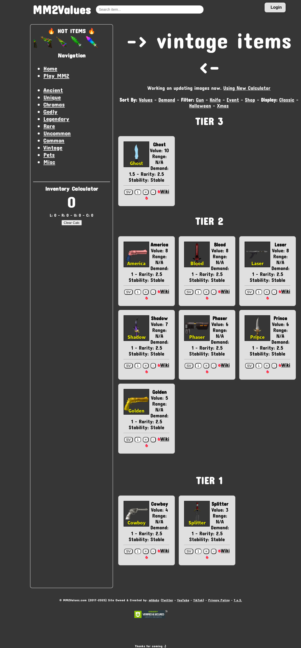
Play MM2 (56, 75)
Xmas (223, 106)
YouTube (183, 600)
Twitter (167, 600)
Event (233, 100)
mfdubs (154, 600)
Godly (50, 111)
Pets (49, 154)
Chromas (54, 104)
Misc (49, 161)
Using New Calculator (246, 88)
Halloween (200, 106)
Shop (250, 100)
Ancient (53, 89)
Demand (166, 100)
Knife (215, 100)
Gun (200, 100)
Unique (52, 97)
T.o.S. (238, 600)
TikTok (198, 600)
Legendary (56, 118)
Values (146, 100)
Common (53, 140)
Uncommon (57, 133)
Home (50, 68)
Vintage (52, 147)
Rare (49, 125)
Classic (286, 100)
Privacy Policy (219, 600)
